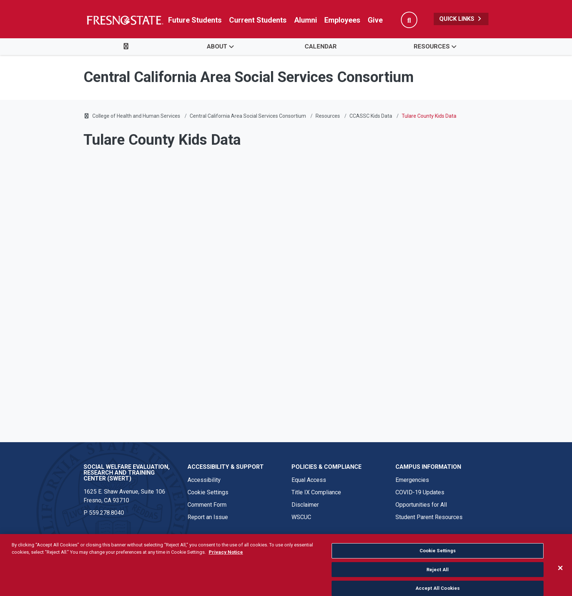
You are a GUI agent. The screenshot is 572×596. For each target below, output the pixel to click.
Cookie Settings (208, 492)
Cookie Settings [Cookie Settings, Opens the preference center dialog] (438, 559)
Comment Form (207, 504)
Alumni (305, 20)
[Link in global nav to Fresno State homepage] (125, 20)
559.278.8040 (106, 512)
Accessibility (204, 479)
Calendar (321, 46)
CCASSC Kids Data (370, 116)
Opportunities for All (421, 504)
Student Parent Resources (429, 517)
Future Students (195, 20)
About (217, 46)
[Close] (560, 576)
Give (375, 20)
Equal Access (308, 479)
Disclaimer (305, 504)
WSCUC (301, 517)
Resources (432, 46)
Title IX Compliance (316, 492)
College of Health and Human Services (136, 116)
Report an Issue (208, 517)
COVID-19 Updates (419, 492)
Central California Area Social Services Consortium (248, 116)
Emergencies (412, 479)
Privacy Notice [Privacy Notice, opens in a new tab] (226, 560)
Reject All (437, 577)
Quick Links (461, 18)
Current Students (258, 20)
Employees (342, 20)
